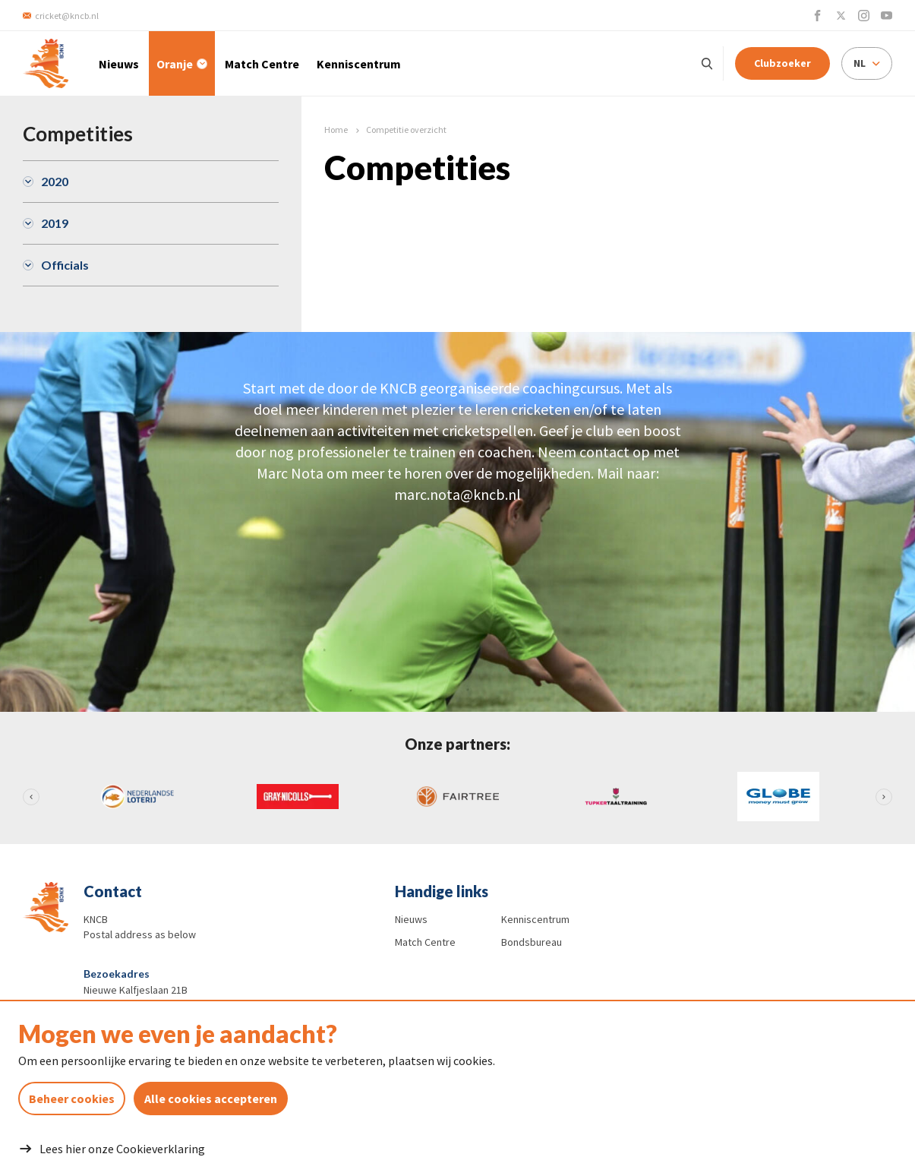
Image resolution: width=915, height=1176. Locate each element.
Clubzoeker (782, 63)
